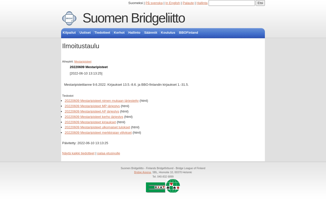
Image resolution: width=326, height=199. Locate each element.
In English (172, 3)
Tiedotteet (102, 32)
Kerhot (119, 32)
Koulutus (168, 32)
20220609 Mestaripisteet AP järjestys (92, 111)
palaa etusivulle (108, 153)
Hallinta (202, 3)
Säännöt (150, 32)
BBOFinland (188, 32)
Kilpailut (69, 32)
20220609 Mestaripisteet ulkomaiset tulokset (97, 127)
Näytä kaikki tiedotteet (78, 153)
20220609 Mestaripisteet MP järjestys (92, 106)
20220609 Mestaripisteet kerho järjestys (94, 117)
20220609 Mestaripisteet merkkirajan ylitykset (98, 132)
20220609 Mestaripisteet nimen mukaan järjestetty (102, 101)
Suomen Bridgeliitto (134, 17)
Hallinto (134, 32)
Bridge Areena (142, 172)
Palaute (188, 3)
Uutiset (85, 32)
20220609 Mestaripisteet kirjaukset (90, 122)
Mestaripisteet (82, 61)
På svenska (154, 3)
